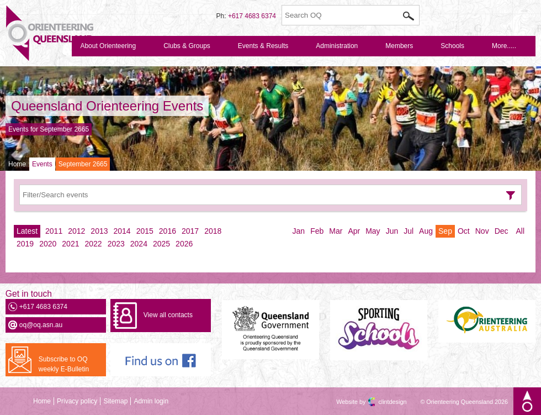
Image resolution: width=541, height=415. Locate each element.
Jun (392, 231)
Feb (316, 231)
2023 (116, 243)
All (520, 231)
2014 (122, 231)
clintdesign (382, 401)
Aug (426, 231)
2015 (144, 231)
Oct (464, 231)
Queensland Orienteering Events (107, 105)
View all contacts (168, 315)
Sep (445, 231)
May (372, 231)
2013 (99, 231)
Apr (354, 231)
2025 (161, 243)
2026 (184, 243)
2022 (93, 243)
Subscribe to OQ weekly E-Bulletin (64, 364)
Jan (299, 231)
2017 (190, 231)
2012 (76, 231)
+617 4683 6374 (252, 16)
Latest (27, 231)
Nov (482, 231)
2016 (167, 231)
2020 (47, 243)
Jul (408, 231)
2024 (138, 243)
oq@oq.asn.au (40, 325)
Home (17, 164)
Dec (501, 231)
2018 (212, 231)
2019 (25, 243)
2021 (70, 243)
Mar (335, 231)
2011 (53, 231)
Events (42, 164)
